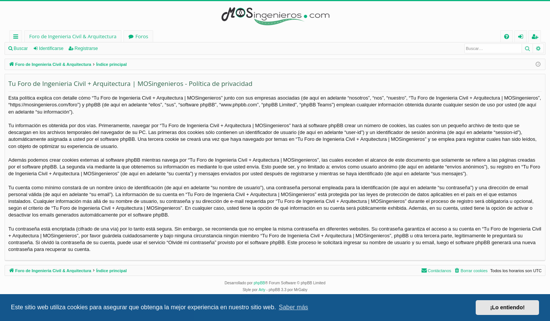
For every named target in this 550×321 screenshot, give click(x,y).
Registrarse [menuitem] (536, 37)
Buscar (21, 48)
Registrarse (86, 48)
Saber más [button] (293, 307)
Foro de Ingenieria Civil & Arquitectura (72, 36)
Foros (141, 36)
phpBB (259, 283)
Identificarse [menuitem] (522, 37)
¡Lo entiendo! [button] (507, 307)
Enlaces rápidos (17, 37)
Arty (262, 290)
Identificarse (51, 48)
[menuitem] (506, 36)
